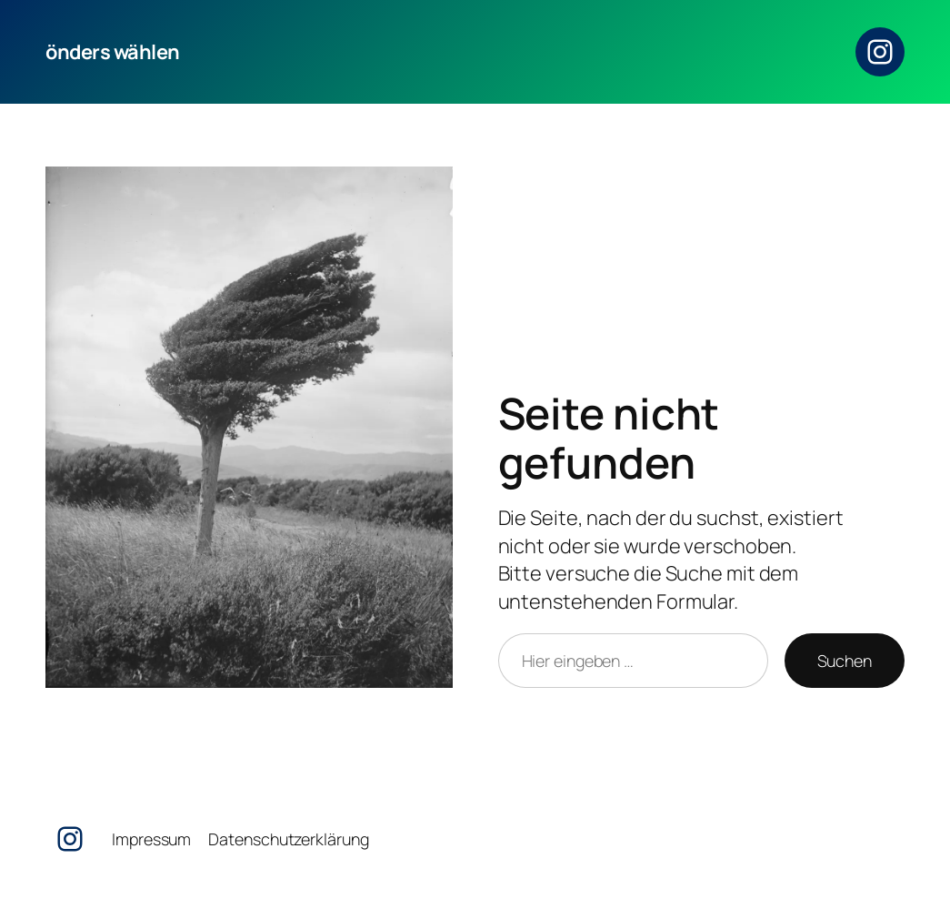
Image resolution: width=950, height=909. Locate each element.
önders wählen (112, 52)
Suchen (844, 661)
